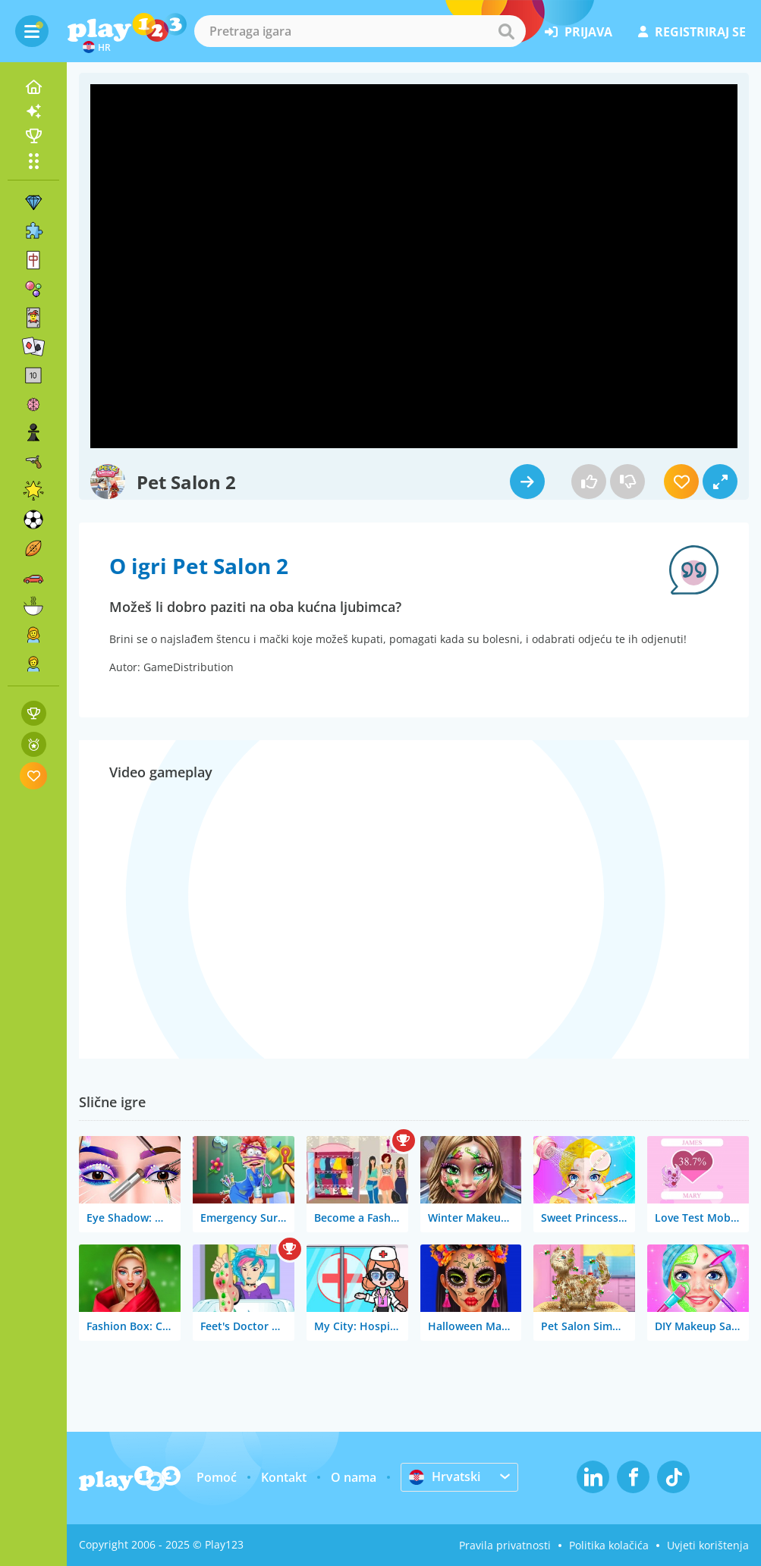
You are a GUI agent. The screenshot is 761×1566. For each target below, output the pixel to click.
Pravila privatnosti (505, 1545)
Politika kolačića (609, 1545)
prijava (578, 32)
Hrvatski (444, 1476)
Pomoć (217, 1477)
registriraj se (692, 32)
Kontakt (284, 1477)
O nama (353, 1477)
